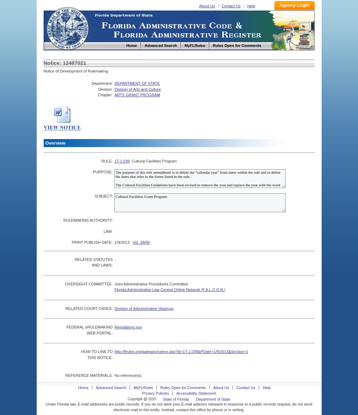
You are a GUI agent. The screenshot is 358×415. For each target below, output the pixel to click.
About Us (207, 6)
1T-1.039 (121, 161)
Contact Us (231, 6)
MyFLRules (143, 388)
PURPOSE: (103, 172)
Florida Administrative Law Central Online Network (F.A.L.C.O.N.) (169, 290)
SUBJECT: (103, 196)
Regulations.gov (128, 327)
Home (67, 27)
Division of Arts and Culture (137, 89)
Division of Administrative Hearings (143, 308)
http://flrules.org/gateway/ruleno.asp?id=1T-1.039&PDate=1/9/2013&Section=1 (181, 352)
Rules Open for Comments (183, 388)
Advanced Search (111, 388)
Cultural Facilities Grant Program (200, 202)
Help (251, 6)
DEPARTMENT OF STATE (137, 83)
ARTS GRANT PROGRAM (137, 95)
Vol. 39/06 (141, 242)
